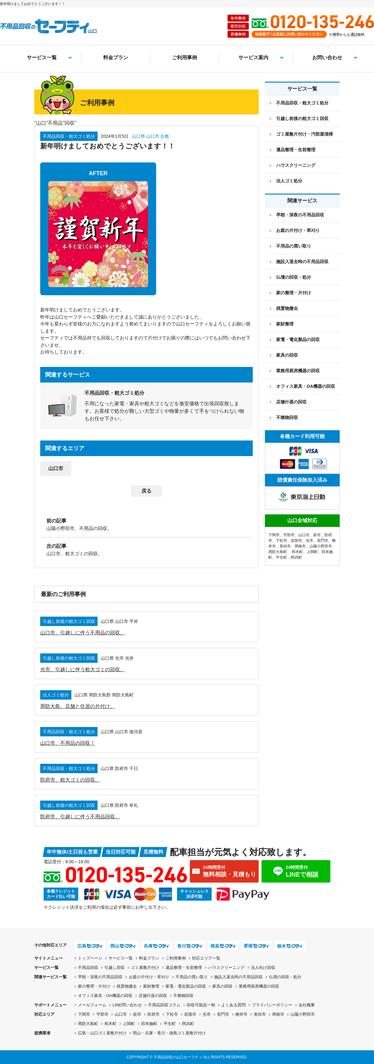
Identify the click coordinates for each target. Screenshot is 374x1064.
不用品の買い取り (293, 245)
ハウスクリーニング (295, 165)
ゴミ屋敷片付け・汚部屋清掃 (304, 134)
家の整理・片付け (293, 292)
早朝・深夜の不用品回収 (300, 214)
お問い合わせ (327, 57)
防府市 (153, 1014)
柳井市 (241, 1014)
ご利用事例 (184, 57)
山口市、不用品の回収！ (67, 743)
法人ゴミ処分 (289, 180)
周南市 (300, 546)
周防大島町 (277, 552)
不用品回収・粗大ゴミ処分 (302, 102)
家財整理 (285, 323)
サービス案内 (253, 57)
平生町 (281, 557)
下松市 (281, 540)
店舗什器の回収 (291, 401)
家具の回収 (287, 355)
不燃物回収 (287, 417)
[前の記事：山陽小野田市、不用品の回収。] (146, 524)
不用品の (191, 977)
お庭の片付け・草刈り (298, 230)
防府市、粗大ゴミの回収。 (70, 779)
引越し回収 (114, 967)
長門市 (322, 540)
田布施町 (149, 1023)
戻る (146, 490)
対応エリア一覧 (206, 958)
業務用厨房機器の (298, 370)
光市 (309, 540)
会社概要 (307, 1005)
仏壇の (285, 977)
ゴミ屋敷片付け (145, 967)
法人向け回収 (263, 967)
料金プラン (115, 57)
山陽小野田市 (320, 546)
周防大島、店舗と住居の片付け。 (77, 706)
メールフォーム (92, 1005)
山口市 (55, 468)
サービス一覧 (42, 57)
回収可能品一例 (201, 1005)
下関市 (274, 535)
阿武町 (296, 557)
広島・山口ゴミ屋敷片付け (102, 1033)
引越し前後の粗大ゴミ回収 (302, 118)
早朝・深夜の (100, 977)
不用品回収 (88, 967)
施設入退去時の (238, 977)
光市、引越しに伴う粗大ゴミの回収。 (82, 669)
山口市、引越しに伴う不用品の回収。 (82, 632)
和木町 (297, 552)
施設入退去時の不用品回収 (302, 261)
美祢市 (285, 546)
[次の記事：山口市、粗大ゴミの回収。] (146, 549)
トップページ (90, 958)
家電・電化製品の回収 (298, 339)
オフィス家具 (305, 386)
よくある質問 (233, 1005)
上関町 (312, 552)
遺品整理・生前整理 (295, 149)
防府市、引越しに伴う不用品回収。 (80, 816)
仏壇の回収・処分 (293, 277)
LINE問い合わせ (127, 1005)
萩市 (317, 535)
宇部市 (289, 535)
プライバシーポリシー (272, 1005)
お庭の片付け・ (149, 977)
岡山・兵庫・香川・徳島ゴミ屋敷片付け (169, 1033)
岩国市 (296, 540)
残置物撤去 (287, 308)
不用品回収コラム (164, 1005)
